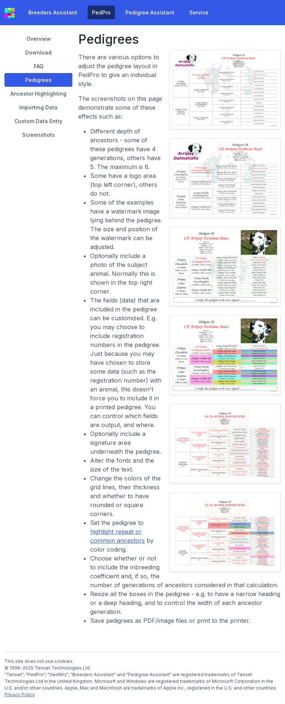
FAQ (38, 66)
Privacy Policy (19, 694)
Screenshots (38, 135)
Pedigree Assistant (149, 12)
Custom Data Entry (38, 121)
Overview (38, 39)
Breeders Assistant (52, 12)
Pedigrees (38, 80)
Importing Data (38, 107)
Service (199, 12)
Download (38, 52)
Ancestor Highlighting (38, 93)
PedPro (101, 12)
